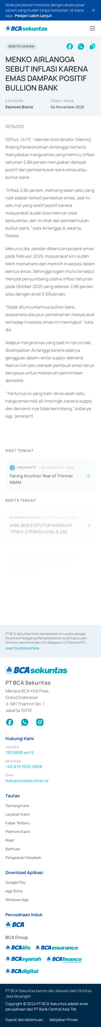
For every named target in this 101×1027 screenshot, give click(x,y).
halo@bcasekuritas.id (26, 781)
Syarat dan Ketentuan (24, 1019)
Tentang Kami (17, 805)
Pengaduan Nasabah (23, 857)
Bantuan (12, 848)
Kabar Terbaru (17, 822)
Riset (9, 840)
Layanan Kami (17, 814)
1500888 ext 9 (19, 752)
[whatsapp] (81, 46)
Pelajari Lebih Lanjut (33, 15)
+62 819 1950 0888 (23, 767)
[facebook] (70, 46)
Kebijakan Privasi (64, 1019)
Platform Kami (17, 831)
